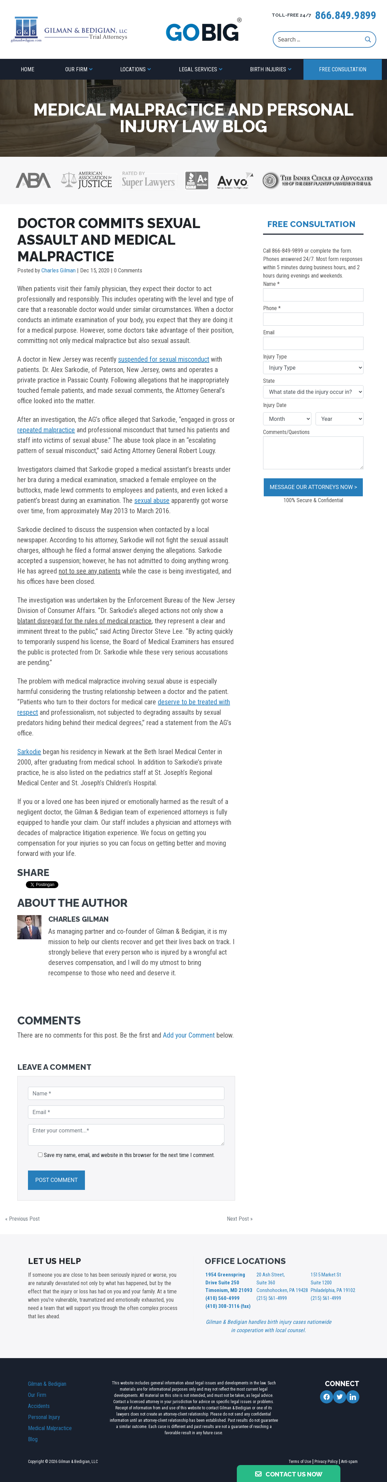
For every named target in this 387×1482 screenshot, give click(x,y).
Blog (33, 1437)
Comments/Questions (313, 449)
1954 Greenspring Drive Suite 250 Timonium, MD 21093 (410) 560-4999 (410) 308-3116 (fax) (227, 1289)
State (313, 388)
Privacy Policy (326, 1459)
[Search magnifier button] (368, 39)
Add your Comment (189, 1035)
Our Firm (76, 69)
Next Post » (240, 1219)
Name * (313, 291)
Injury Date (275, 405)
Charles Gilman (58, 270)
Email (313, 339)
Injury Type (313, 363)
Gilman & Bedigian (47, 1382)
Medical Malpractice (50, 1426)
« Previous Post (22, 1219)
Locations (133, 69)
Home (27, 69)
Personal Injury (44, 1415)
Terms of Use (300, 1459)
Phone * (313, 315)
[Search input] (319, 39)
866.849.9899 (345, 15)
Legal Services (198, 69)
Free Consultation (342, 69)
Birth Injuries (268, 69)
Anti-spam (349, 1459)
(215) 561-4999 (271, 1297)
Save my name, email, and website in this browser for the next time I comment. (129, 1155)
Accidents (39, 1404)
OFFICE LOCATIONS (245, 1261)
